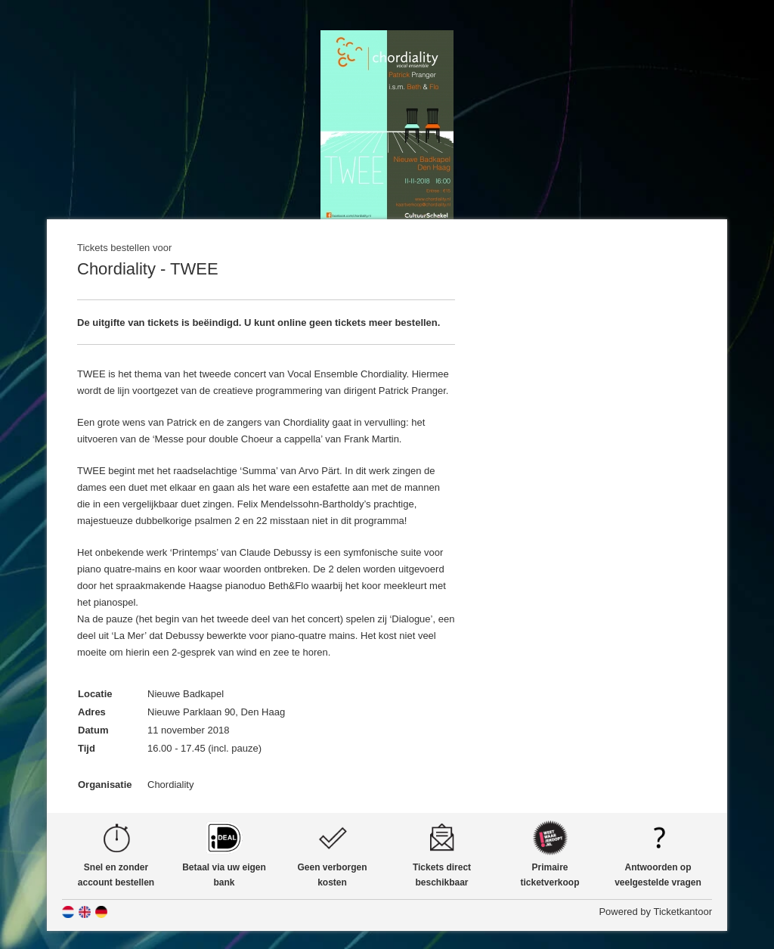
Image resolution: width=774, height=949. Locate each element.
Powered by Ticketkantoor (655, 911)
